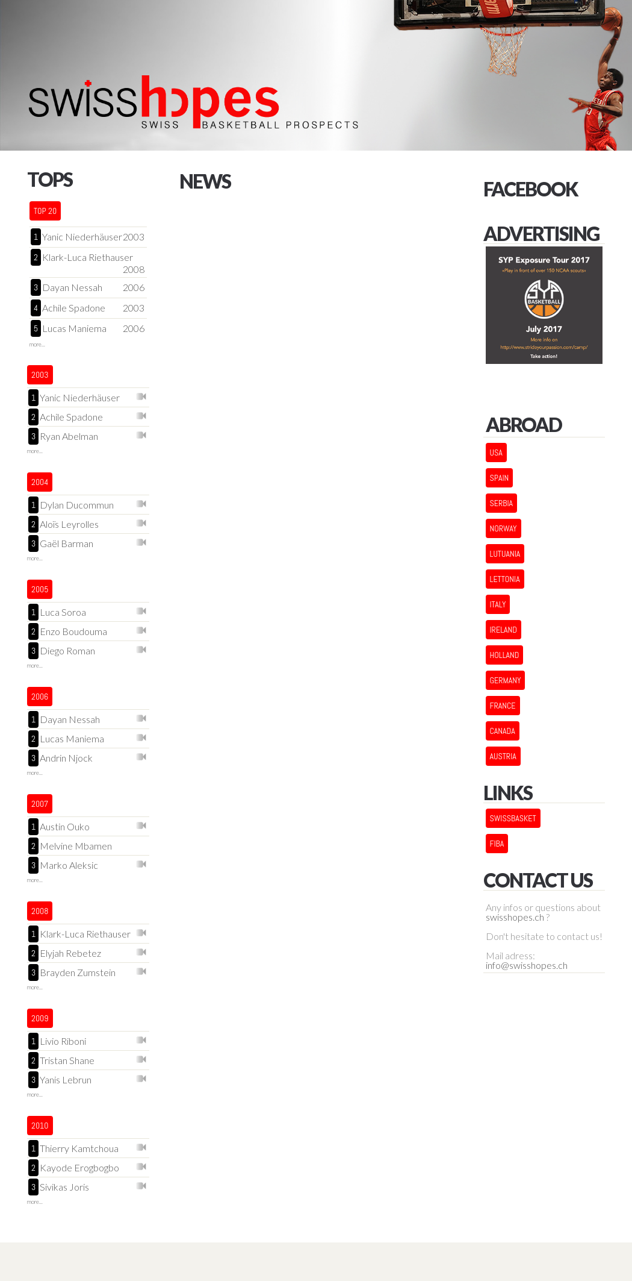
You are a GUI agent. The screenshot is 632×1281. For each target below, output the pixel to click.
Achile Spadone (73, 308)
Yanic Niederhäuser (82, 237)
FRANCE (503, 705)
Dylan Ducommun (77, 505)
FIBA (497, 843)
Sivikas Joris (64, 1187)
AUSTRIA (503, 756)
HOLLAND (504, 655)
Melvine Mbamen (76, 846)
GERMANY (505, 680)
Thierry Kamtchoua (79, 1149)
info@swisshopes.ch (527, 965)
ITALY (498, 604)
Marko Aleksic (69, 865)
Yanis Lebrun (65, 1080)
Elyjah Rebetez (70, 953)
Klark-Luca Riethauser (87, 257)
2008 (133, 269)
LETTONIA (505, 579)
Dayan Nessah (72, 287)
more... (37, 344)
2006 (133, 287)
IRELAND (503, 629)
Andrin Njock (66, 758)
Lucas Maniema (74, 328)
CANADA (502, 730)
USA (496, 452)
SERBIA (501, 503)
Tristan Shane (67, 1061)
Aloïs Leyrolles (69, 524)
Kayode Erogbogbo (79, 1168)
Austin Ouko (65, 827)
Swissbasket (513, 818)
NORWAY (503, 528)
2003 (133, 237)
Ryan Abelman (69, 436)
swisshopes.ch (515, 916)
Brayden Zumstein (78, 973)
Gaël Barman (66, 544)
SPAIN (499, 477)
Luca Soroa (63, 612)
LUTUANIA (505, 553)
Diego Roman (67, 651)
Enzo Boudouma (73, 632)
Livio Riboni (63, 1041)
